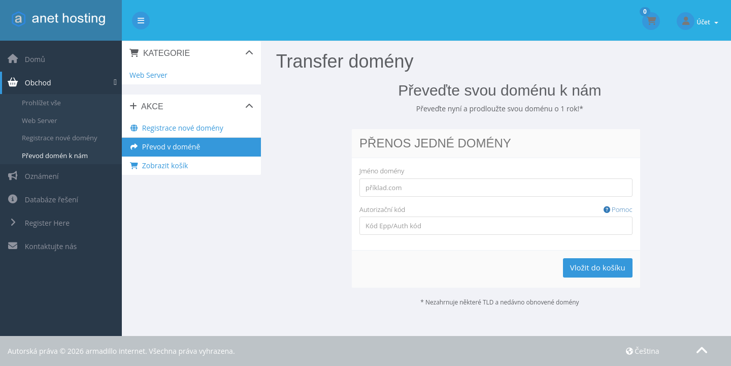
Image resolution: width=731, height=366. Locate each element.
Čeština (642, 351)
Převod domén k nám (55, 155)
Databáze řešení (42, 199)
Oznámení (33, 176)
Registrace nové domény (59, 137)
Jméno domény (381, 170)
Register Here (38, 223)
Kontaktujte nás (42, 246)
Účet (707, 22)
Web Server (39, 120)
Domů (26, 59)
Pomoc (618, 209)
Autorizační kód (495, 210)
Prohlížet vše (41, 102)
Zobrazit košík (158, 165)
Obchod (29, 82)
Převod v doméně (164, 146)
